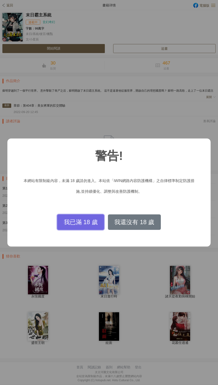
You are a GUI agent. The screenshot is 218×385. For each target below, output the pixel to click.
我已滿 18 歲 (81, 222)
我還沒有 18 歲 (134, 222)
